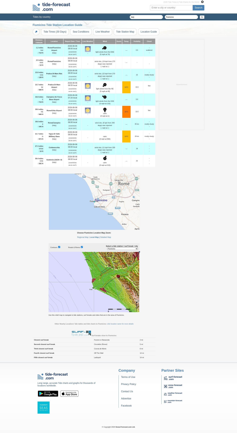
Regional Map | (83, 237)
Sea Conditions (81, 31)
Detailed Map (105, 237)
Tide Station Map (125, 31)
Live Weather (103, 31)
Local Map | (95, 237)
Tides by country (41, 17)
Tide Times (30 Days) (55, 31)
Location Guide (149, 31)
